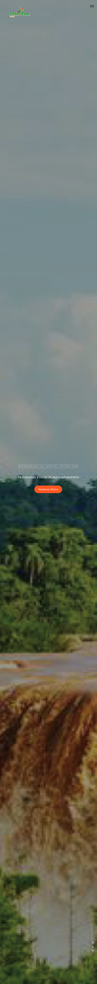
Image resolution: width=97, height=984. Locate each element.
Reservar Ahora (48, 489)
